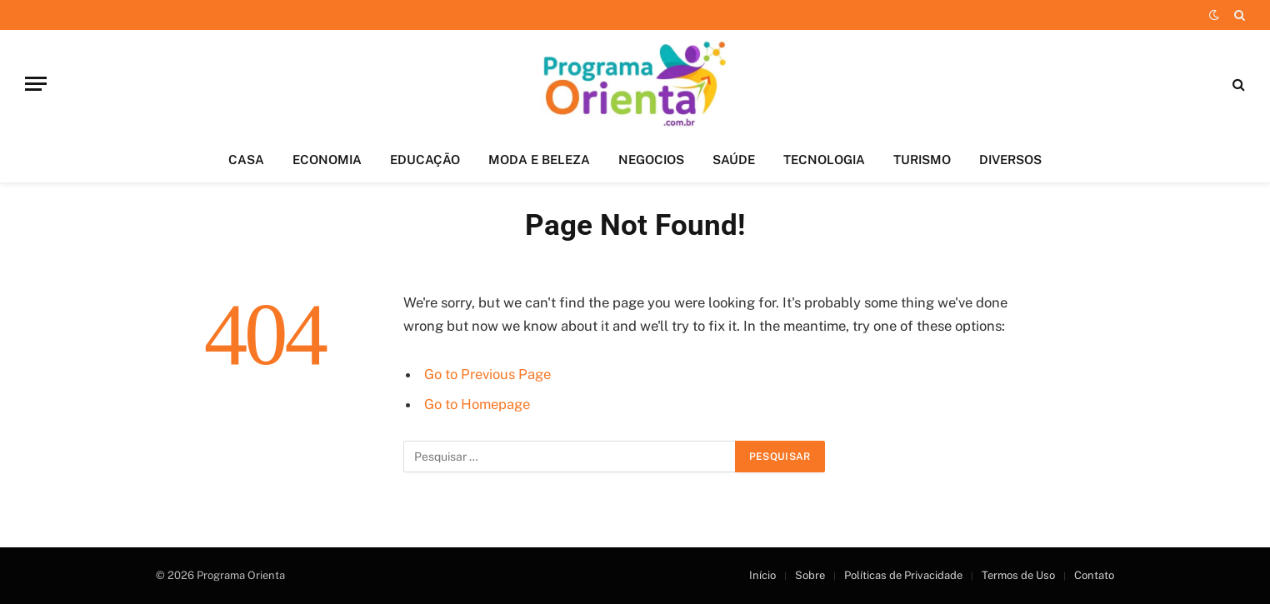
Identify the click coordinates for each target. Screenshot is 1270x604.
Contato (1094, 575)
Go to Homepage (477, 404)
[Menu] (36, 83)
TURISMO (922, 159)
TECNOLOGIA (824, 159)
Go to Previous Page (487, 374)
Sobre (810, 575)
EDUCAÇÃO (425, 159)
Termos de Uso (1018, 575)
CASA (246, 159)
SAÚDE (733, 159)
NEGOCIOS (651, 159)
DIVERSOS (1010, 159)
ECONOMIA (327, 159)
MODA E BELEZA (539, 159)
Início (762, 575)
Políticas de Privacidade (903, 575)
